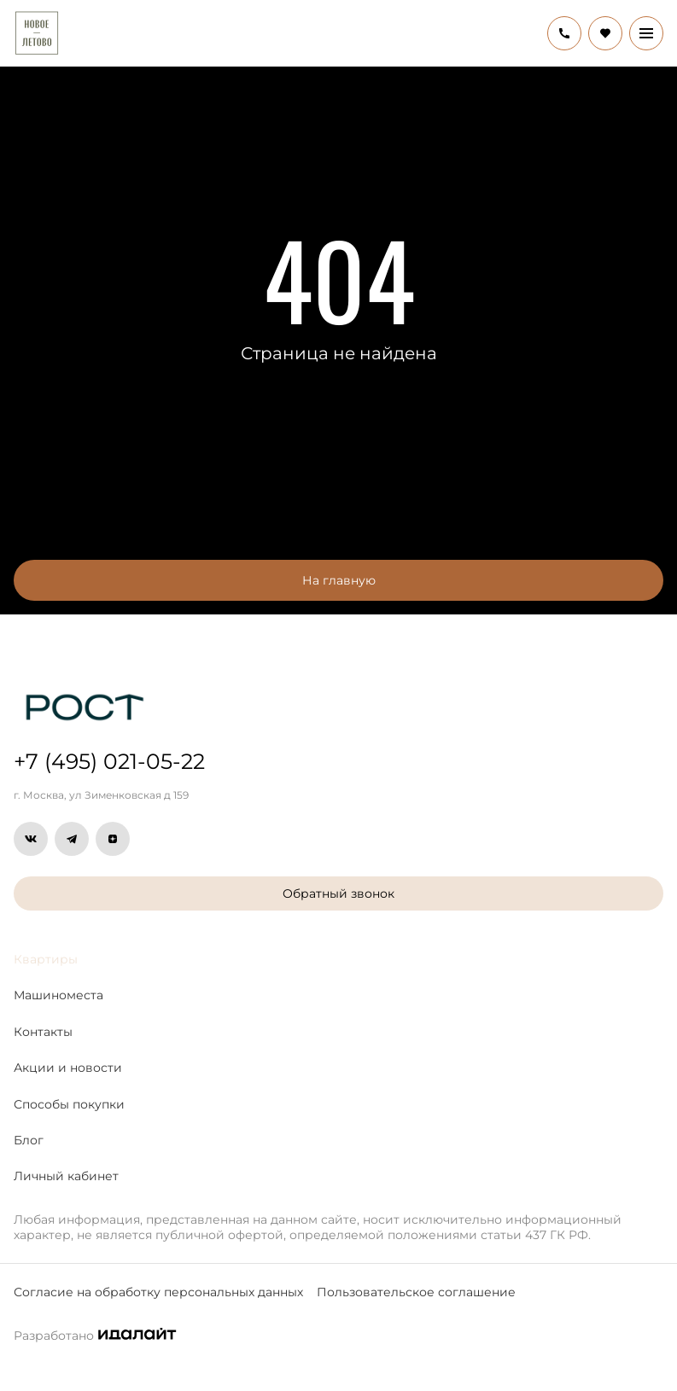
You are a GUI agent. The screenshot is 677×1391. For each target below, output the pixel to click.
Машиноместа (58, 995)
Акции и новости (68, 1067)
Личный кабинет (66, 1176)
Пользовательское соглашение (416, 1292)
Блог (29, 1140)
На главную (339, 580)
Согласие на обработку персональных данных (158, 1292)
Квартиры (46, 959)
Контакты (43, 1031)
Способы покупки (69, 1104)
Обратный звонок (338, 893)
